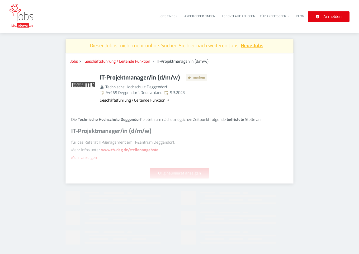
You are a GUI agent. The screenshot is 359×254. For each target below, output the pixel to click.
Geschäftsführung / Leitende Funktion (118, 61)
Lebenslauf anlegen (238, 16)
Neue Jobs (252, 45)
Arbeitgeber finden (199, 16)
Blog (300, 16)
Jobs (74, 61)
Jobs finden (168, 16)
